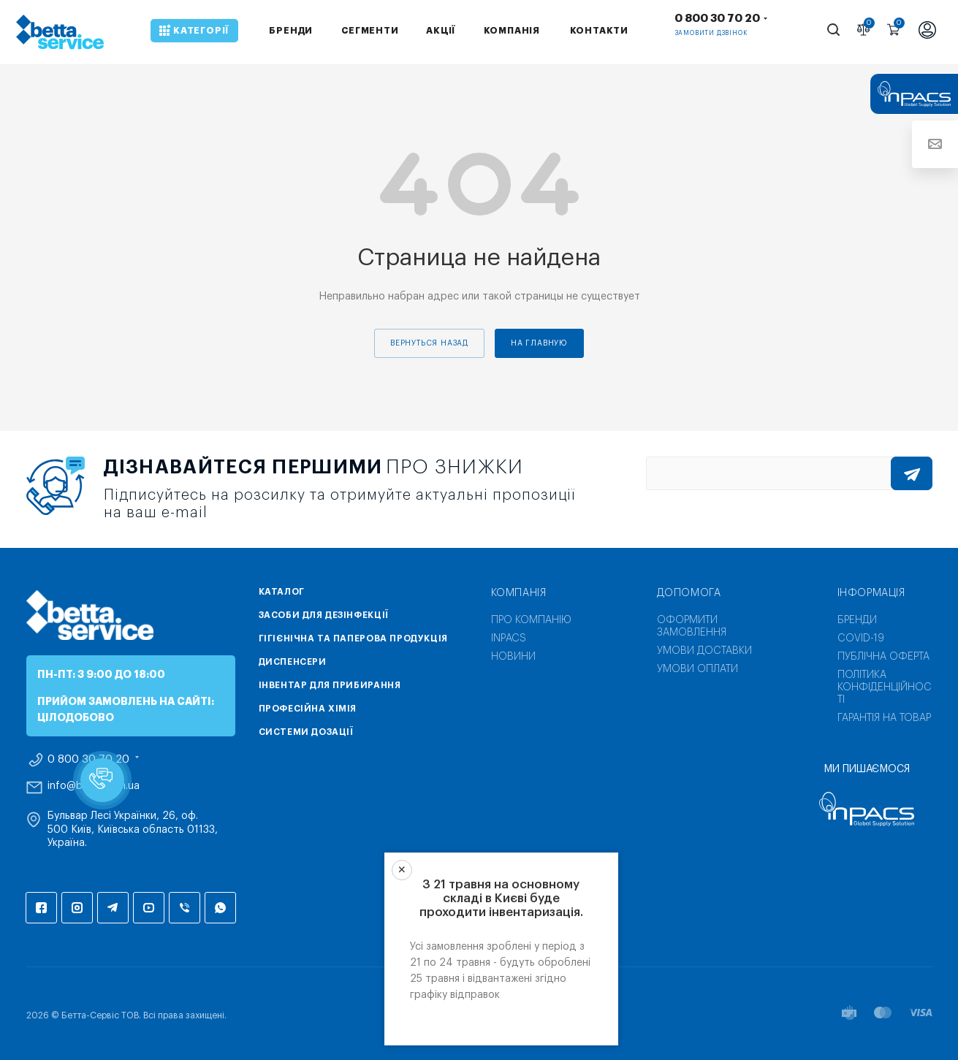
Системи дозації (306, 732)
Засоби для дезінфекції (324, 615)
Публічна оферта (883, 657)
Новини (513, 657)
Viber (184, 907)
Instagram (77, 907)
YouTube (148, 907)
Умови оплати (697, 669)
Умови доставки (704, 651)
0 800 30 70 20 (717, 18)
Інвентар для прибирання (330, 685)
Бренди (857, 620)
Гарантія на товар (884, 718)
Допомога (689, 593)
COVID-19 (860, 638)
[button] (102, 780)
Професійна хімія (308, 708)
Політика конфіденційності (884, 687)
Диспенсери (293, 661)
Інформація (871, 593)
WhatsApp (220, 907)
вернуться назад (429, 343)
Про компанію (531, 620)
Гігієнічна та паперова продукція (353, 638)
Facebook (41, 907)
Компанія (519, 593)
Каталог (282, 591)
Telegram (113, 907)
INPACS (508, 638)
